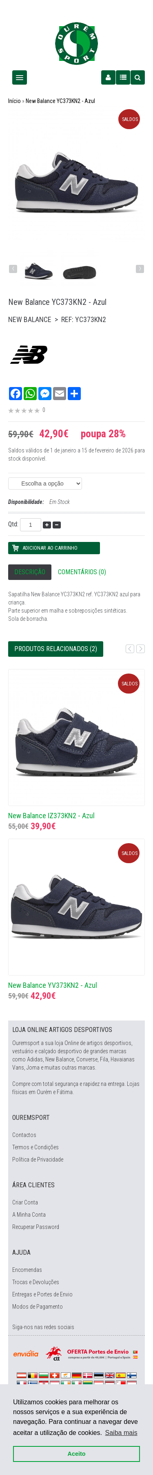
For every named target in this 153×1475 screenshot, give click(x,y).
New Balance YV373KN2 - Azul (52, 985)
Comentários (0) (82, 572)
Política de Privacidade (37, 1159)
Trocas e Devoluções (35, 1282)
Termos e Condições (35, 1147)
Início (14, 101)
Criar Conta (25, 1202)
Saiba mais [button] (121, 1432)
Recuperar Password (35, 1227)
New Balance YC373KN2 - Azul (60, 101)
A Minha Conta (29, 1214)
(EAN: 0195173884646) (45, 483)
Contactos (24, 1135)
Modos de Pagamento (37, 1306)
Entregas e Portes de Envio (42, 1294)
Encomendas (27, 1270)
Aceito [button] (77, 1453)
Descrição (29, 572)
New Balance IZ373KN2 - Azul (51, 815)
